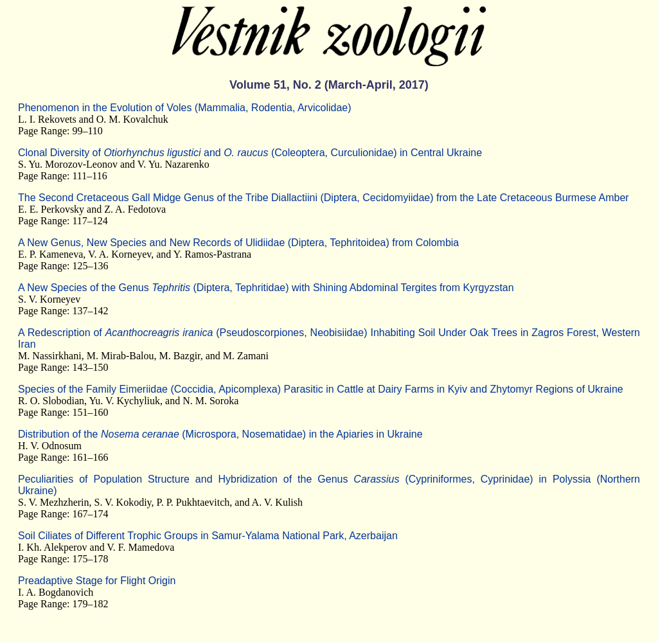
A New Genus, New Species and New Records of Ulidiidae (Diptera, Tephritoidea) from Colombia (238, 242)
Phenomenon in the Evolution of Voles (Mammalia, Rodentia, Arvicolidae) (184, 107)
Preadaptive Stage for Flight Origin (96, 580)
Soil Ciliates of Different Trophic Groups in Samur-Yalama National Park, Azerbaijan (208, 535)
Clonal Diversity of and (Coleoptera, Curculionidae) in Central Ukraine (250, 152)
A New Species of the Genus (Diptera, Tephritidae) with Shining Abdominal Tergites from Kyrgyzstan (266, 287)
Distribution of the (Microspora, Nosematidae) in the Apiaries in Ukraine (220, 434)
